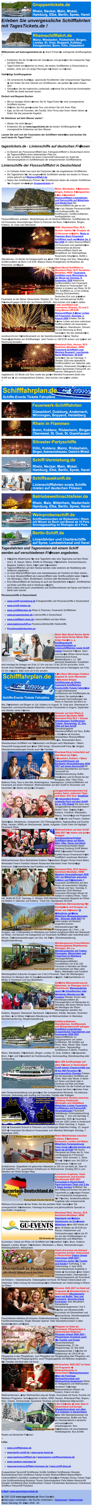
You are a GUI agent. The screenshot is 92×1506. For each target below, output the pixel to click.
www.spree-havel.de (42, 1452)
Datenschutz (76, 1500)
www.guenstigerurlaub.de (24, 1491)
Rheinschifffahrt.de (36, 177)
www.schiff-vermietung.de (21, 601)
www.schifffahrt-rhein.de (20, 619)
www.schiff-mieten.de (19, 605)
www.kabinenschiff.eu (19, 624)
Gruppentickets (42, 183)
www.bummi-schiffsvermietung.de (56, 1457)
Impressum (61, 1500)
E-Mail (4, 1491)
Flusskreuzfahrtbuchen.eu (21, 628)
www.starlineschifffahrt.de (21, 1457)
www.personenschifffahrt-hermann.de (27, 1466)
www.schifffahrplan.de (19, 610)
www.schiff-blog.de (60, 1466)
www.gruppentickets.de (20, 615)
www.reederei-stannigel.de (21, 1461)
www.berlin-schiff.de (18, 1452)
